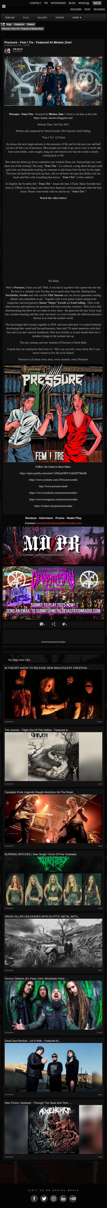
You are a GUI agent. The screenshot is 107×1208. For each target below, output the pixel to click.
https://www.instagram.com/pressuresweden (53, 499)
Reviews (31, 518)
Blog (9, 24)
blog (26, 17)
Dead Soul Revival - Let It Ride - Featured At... (33, 1040)
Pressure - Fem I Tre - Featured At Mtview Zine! (22, 29)
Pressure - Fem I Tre (21, 114)
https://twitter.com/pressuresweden (53, 505)
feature (30, 24)
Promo (60, 518)
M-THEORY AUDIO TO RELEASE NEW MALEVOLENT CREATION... (47, 667)
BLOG (72, 3)
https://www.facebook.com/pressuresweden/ (53, 492)
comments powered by (53, 642)
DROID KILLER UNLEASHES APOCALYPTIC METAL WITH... (42, 916)
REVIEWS (99, 9)
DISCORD (76, 9)
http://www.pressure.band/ (53, 486)
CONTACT (35, 3)
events (60, 17)
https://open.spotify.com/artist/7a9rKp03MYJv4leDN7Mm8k (53, 473)
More (77, 17)
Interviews (46, 518)
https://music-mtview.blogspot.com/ (53, 117)
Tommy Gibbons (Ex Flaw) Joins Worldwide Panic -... (37, 978)
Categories (19, 24)
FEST (87, 9)
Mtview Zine (56, 114)
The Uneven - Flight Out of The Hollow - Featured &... (37, 730)
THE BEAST (18, 49)
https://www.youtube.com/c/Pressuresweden (53, 479)
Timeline (10, 17)
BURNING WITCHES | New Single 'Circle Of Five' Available (40, 854)
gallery (42, 17)
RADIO (82, 3)
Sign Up (97, 3)
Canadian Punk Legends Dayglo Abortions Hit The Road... (40, 792)
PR (46, 3)
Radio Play (74, 518)
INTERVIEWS (58, 3)
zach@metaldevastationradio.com (59, 523)
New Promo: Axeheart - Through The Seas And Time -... (38, 1102)
